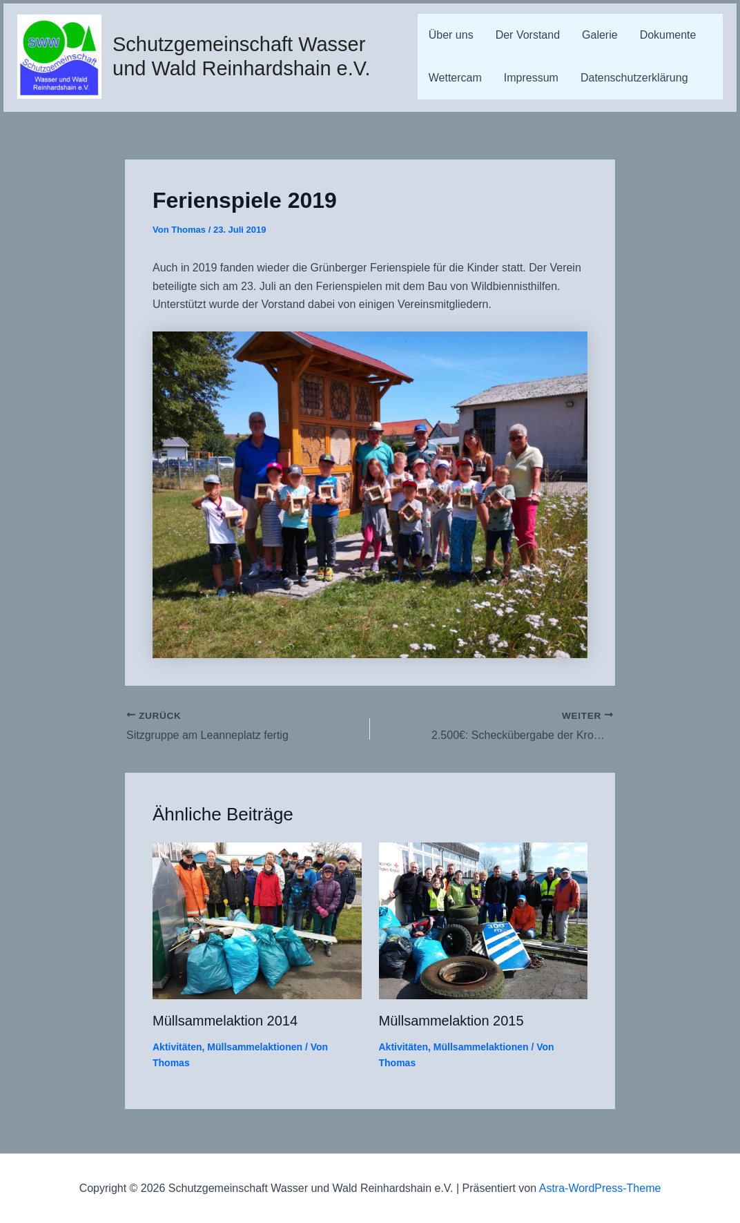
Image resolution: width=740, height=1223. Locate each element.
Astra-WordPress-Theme (600, 1188)
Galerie (600, 35)
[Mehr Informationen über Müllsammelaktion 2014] (257, 920)
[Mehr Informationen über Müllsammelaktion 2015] (483, 920)
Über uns (451, 35)
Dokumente (668, 35)
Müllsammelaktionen (254, 1046)
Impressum (531, 78)
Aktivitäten (177, 1046)
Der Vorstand (528, 35)
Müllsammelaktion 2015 (451, 1020)
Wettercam (455, 78)
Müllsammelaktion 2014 (225, 1020)
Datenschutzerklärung (634, 78)
